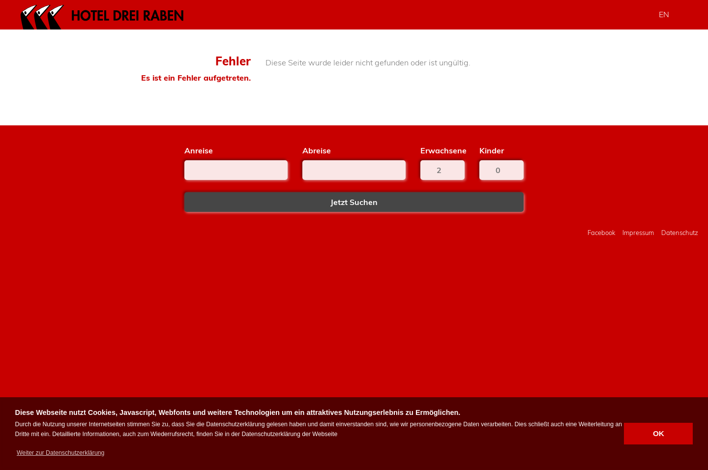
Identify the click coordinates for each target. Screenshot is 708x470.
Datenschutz (679, 232)
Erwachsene (442, 150)
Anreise (198, 150)
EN (664, 14)
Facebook (601, 232)
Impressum (638, 232)
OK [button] (658, 433)
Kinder (491, 150)
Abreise (316, 150)
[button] (60, 453)
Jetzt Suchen (354, 202)
